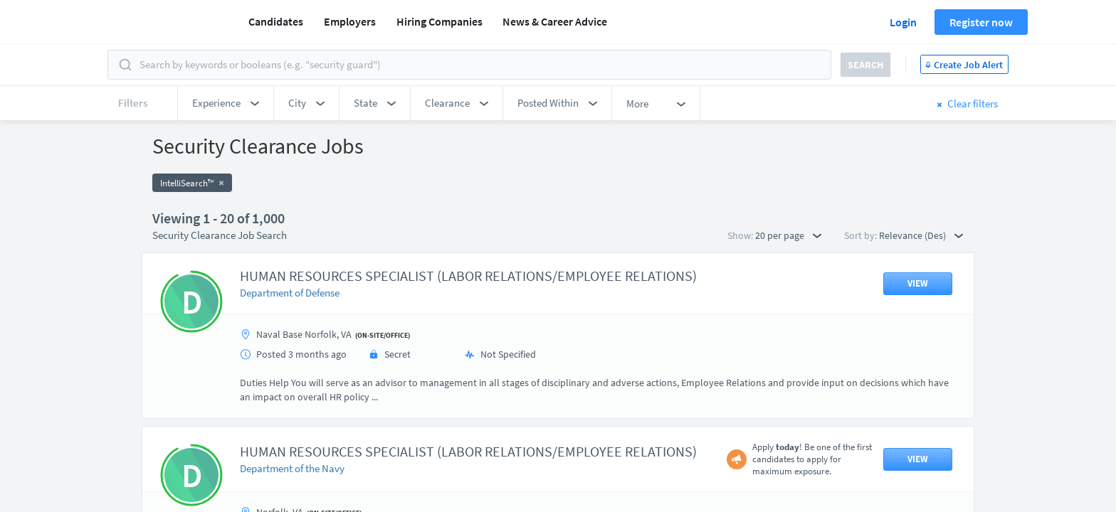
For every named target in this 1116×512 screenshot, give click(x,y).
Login (903, 22)
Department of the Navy (292, 468)
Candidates (275, 21)
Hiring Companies (439, 21)
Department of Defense (289, 292)
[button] (225, 103)
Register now (981, 22)
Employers (350, 21)
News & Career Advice (554, 21)
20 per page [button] (788, 235)
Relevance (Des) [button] (921, 235)
